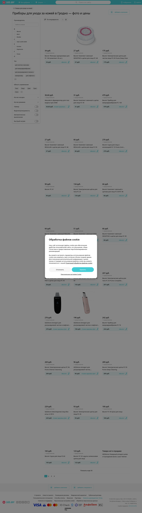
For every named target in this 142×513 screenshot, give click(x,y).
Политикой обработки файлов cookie (79, 263)
